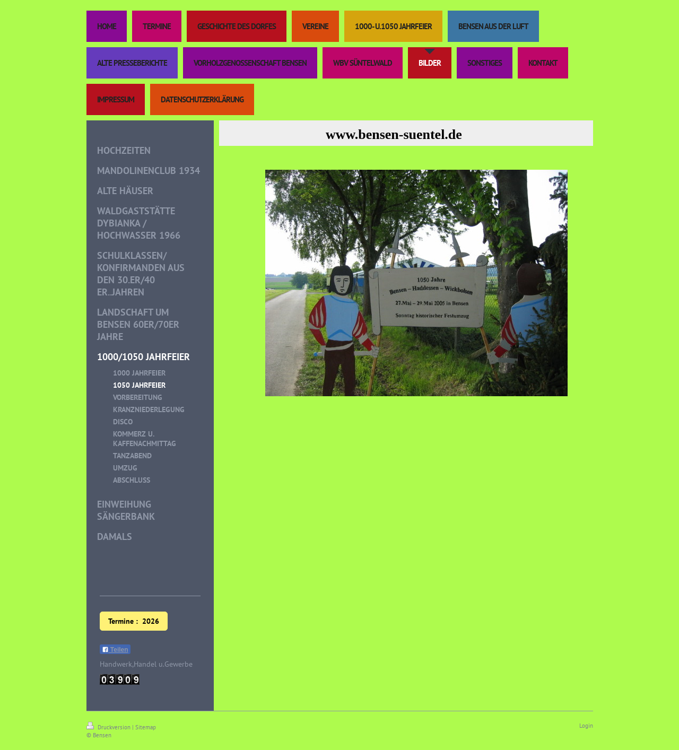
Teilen (115, 649)
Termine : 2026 (133, 621)
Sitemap (145, 727)
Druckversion (109, 727)
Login (586, 725)
